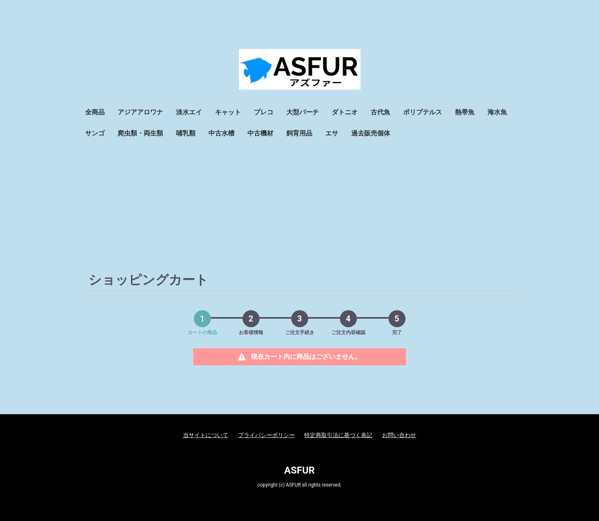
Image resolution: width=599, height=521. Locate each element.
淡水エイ (189, 112)
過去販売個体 (370, 133)
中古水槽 (221, 133)
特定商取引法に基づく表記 (338, 435)
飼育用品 (299, 133)
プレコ (263, 112)
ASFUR (299, 470)
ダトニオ (345, 112)
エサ (331, 133)
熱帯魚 (464, 112)
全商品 (95, 112)
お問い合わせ (399, 435)
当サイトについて (205, 435)
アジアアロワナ (140, 112)
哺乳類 (185, 133)
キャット (228, 112)
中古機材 (260, 133)
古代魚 (380, 112)
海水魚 (497, 112)
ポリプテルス (422, 112)
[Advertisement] (299, 205)
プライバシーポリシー (266, 435)
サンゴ (95, 133)
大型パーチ (302, 112)
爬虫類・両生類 (140, 133)
